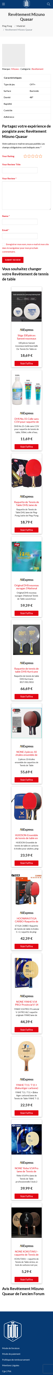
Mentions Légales (10, 1365)
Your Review (9, 178)
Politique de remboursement (16, 1359)
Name (6, 216)
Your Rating (8, 156)
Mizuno (15, 69)
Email (5, 230)
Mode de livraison (11, 1348)
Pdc (9, 1371)
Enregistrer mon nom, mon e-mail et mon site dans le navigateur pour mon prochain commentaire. (25, 248)
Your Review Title (11, 164)
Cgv (4, 1371)
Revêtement (37, 69)
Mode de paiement (11, 1353)
